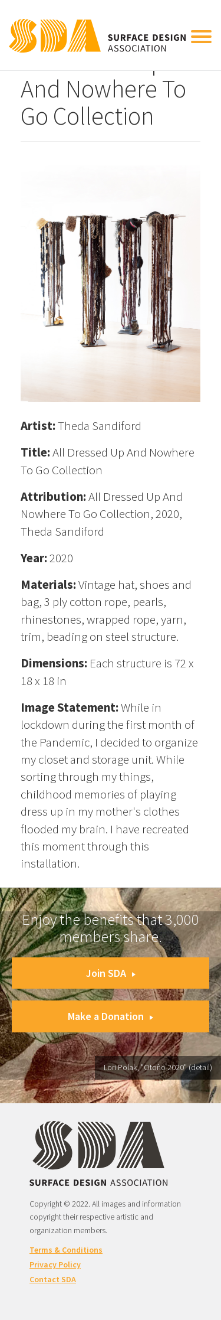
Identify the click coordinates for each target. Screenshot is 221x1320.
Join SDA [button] (111, 973)
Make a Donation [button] (110, 1016)
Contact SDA (52, 1279)
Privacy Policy (55, 1264)
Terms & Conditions (66, 1249)
